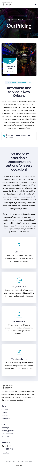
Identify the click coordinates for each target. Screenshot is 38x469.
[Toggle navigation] (35, 4)
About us (5, 415)
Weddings (5, 428)
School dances (7, 433)
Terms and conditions (25, 461)
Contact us (6, 418)
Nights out (5, 436)
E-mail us (5, 453)
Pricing (4, 412)
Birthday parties (8, 431)
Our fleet (5, 409)
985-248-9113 (7, 449)
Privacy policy (10, 461)
